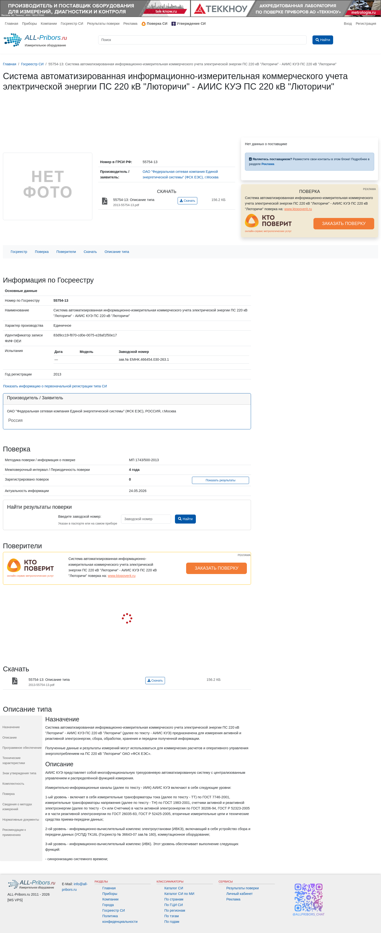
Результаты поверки (103, 23)
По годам (171, 922)
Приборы (29, 23)
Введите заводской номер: (79, 516)
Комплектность (13, 783)
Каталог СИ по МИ (179, 894)
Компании (49, 23)
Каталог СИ (173, 888)
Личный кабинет (239, 894)
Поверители (66, 252)
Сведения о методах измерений (17, 806)
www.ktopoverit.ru (298, 209)
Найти (185, 519)
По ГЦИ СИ (173, 905)
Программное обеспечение (22, 748)
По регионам (174, 910)
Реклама (130, 23)
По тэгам (171, 916)
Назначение (11, 727)
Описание (9, 737)
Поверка (42, 252)
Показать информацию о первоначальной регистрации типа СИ (55, 386)
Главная (11, 23)
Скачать (187, 200)
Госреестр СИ (72, 23)
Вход (348, 23)
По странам (173, 899)
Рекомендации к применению (14, 832)
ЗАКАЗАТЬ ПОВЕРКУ (344, 223)
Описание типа (117, 252)
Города (108, 905)
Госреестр (19, 252)
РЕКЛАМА (369, 189)
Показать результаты (220, 480)
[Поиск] (202, 39)
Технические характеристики (13, 760)
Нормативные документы (20, 819)
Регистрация (366, 23)
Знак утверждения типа (19, 773)
